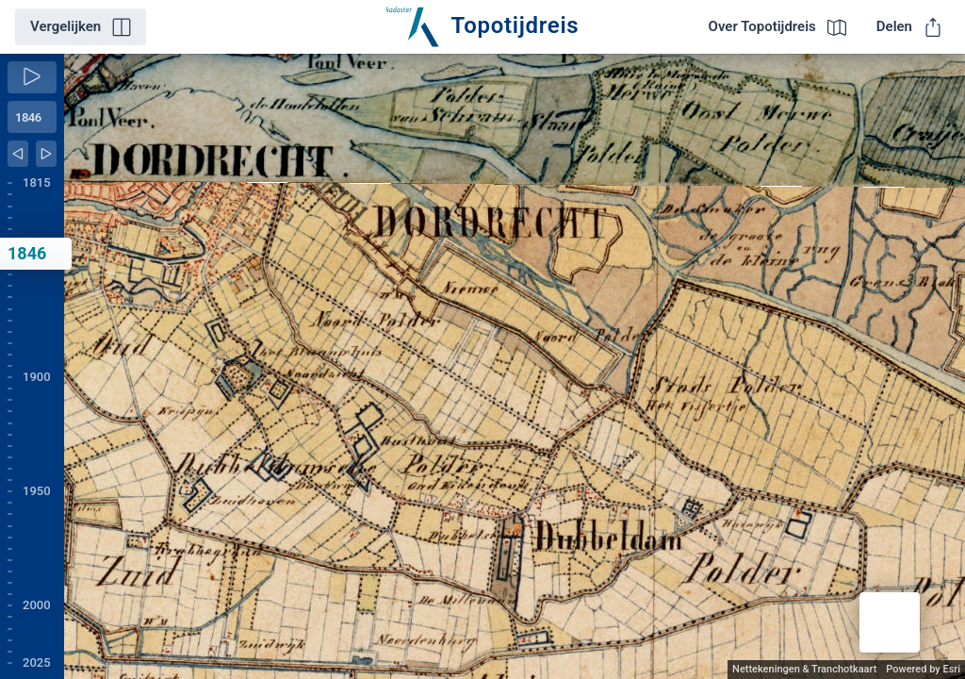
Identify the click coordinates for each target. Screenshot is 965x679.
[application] (514, 366)
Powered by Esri (923, 669)
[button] (889, 622)
